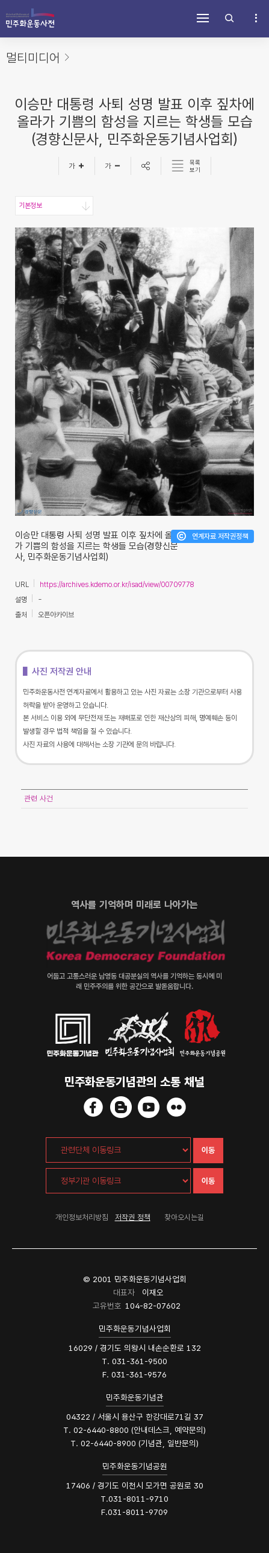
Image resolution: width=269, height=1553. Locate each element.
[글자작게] (113, 166)
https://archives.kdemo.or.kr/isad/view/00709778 (117, 584)
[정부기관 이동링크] (118, 1180)
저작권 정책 (132, 1217)
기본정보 (30, 205)
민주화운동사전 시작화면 (30, 18)
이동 (208, 1150)
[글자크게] (76, 166)
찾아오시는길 (184, 1217)
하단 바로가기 (0, 0)
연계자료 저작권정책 (220, 536)
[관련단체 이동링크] (118, 1150)
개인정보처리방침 (81, 1217)
